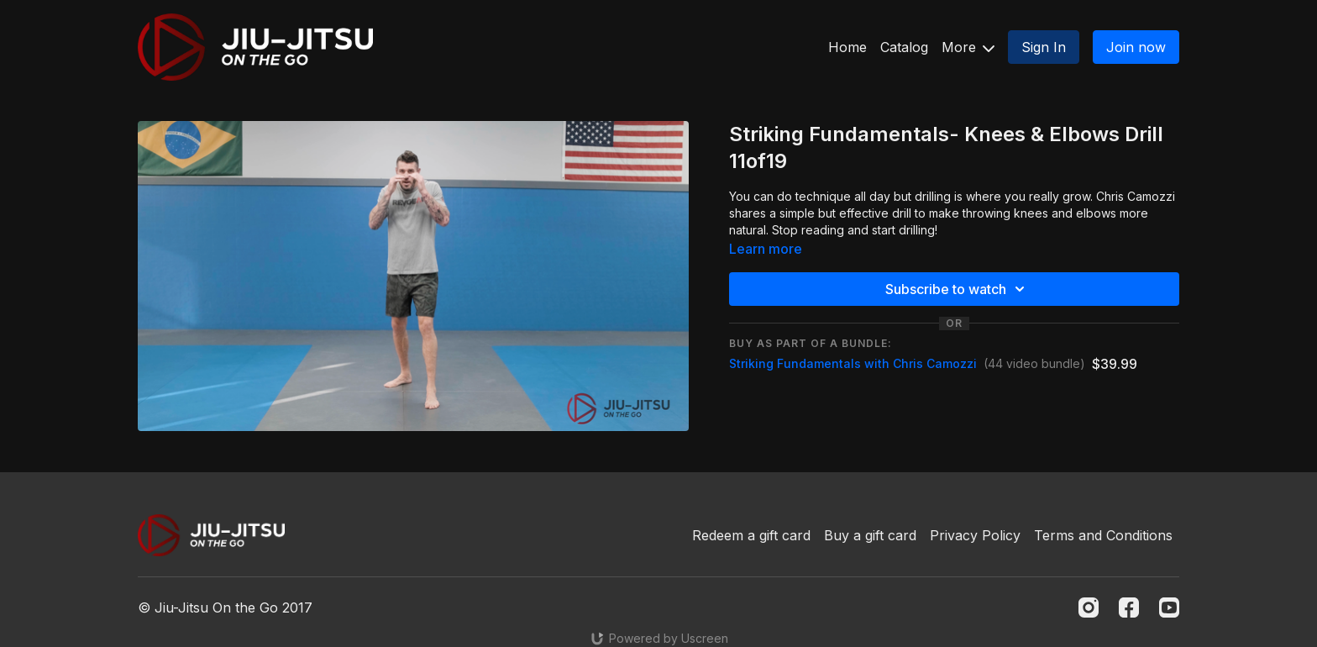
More (968, 47)
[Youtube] (1169, 607)
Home (847, 47)
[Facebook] (1129, 607)
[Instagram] (1088, 607)
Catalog (904, 47)
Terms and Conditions (1103, 535)
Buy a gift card (870, 535)
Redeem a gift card (751, 535)
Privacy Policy (975, 535)
